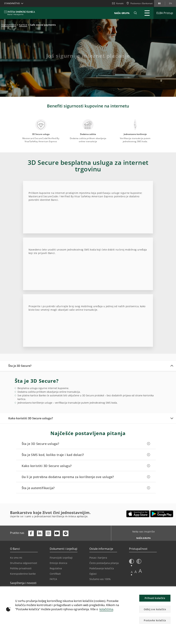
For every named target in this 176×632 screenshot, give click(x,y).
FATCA (53, 579)
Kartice (23, 24)
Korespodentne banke (23, 573)
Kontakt (118, 3)
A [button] (132, 572)
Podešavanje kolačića (101, 568)
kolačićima (106, 609)
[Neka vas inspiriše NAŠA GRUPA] (142, 537)
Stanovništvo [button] (12, 3)
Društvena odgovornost (23, 563)
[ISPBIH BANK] (20, 13)
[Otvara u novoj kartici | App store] (138, 513)
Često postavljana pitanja (104, 563)
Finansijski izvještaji (61, 557)
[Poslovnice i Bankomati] (139, 3)
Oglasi (93, 573)
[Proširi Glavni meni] (147, 13)
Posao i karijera (98, 557)
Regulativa (56, 568)
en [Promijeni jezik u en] (170, 3)
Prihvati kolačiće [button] (155, 598)
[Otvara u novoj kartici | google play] (161, 513)
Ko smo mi (16, 557)
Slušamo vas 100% (100, 579)
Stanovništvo (8, 24)
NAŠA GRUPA (122, 13)
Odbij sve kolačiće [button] (155, 609)
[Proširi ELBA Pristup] (164, 13)
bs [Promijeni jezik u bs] (159, 3)
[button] (135, 13)
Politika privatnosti (21, 568)
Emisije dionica (58, 563)
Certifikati (55, 573)
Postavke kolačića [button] (155, 620)
